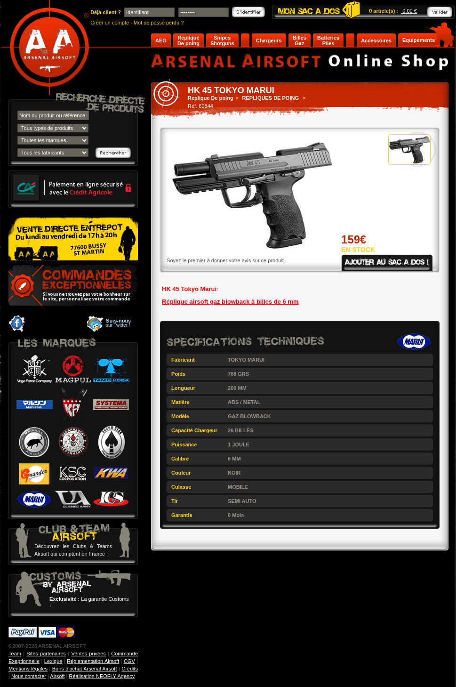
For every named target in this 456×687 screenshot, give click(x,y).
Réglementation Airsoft (93, 661)
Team (14, 653)
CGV (129, 661)
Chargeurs (269, 40)
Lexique (53, 661)
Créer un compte (109, 22)
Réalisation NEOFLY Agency (102, 676)
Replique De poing (188, 40)
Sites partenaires (46, 653)
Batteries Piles (328, 40)
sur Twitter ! (118, 323)
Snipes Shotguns (222, 40)
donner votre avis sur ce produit (247, 260)
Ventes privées (88, 653)
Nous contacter (28, 676)
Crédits (129, 668)
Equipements (418, 40)
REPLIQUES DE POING (270, 98)
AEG (161, 40)
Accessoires (376, 40)
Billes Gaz (299, 40)
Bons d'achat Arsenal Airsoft (84, 668)
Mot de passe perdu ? (159, 22)
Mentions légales (28, 668)
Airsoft (57, 676)
